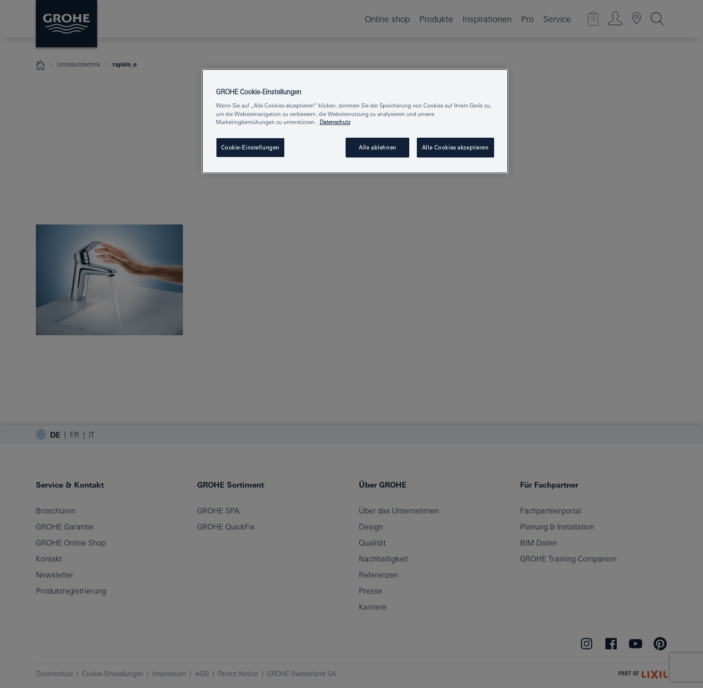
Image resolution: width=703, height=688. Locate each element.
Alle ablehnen (377, 147)
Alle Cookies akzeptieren (455, 147)
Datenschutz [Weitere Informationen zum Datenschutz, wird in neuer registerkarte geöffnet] (335, 122)
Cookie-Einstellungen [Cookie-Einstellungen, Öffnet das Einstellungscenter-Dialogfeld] (250, 147)
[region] (355, 121)
